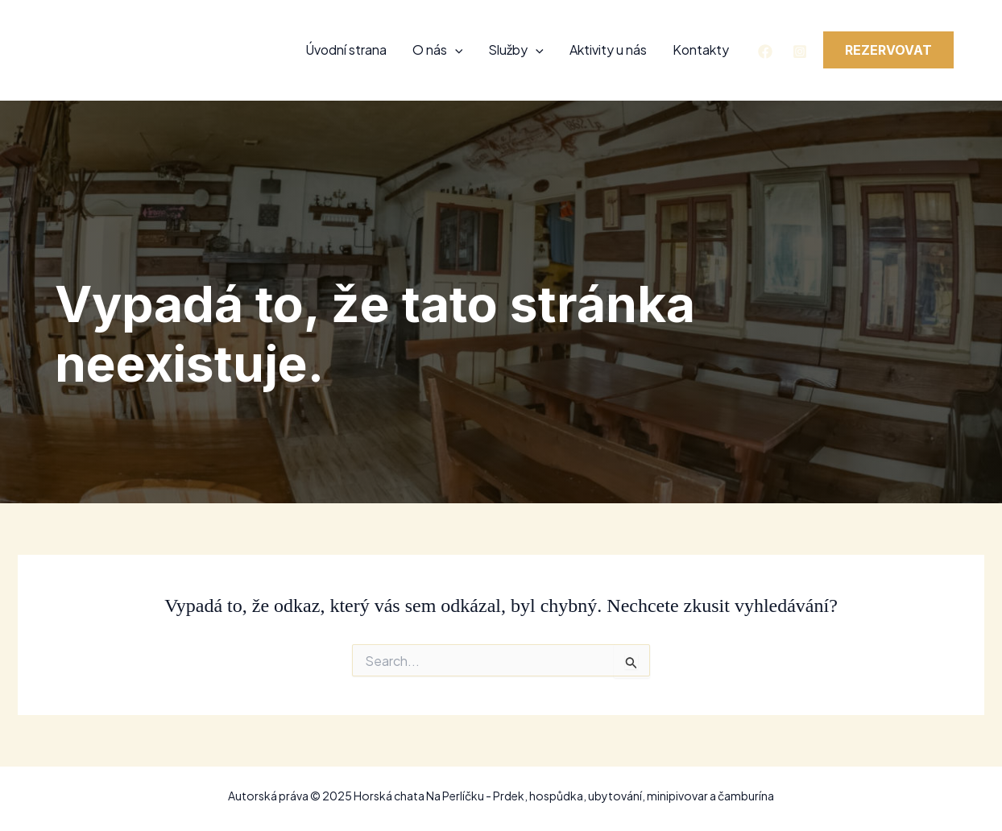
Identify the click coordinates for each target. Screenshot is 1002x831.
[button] (888, 49)
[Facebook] (765, 51)
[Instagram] (800, 51)
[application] (455, 50)
